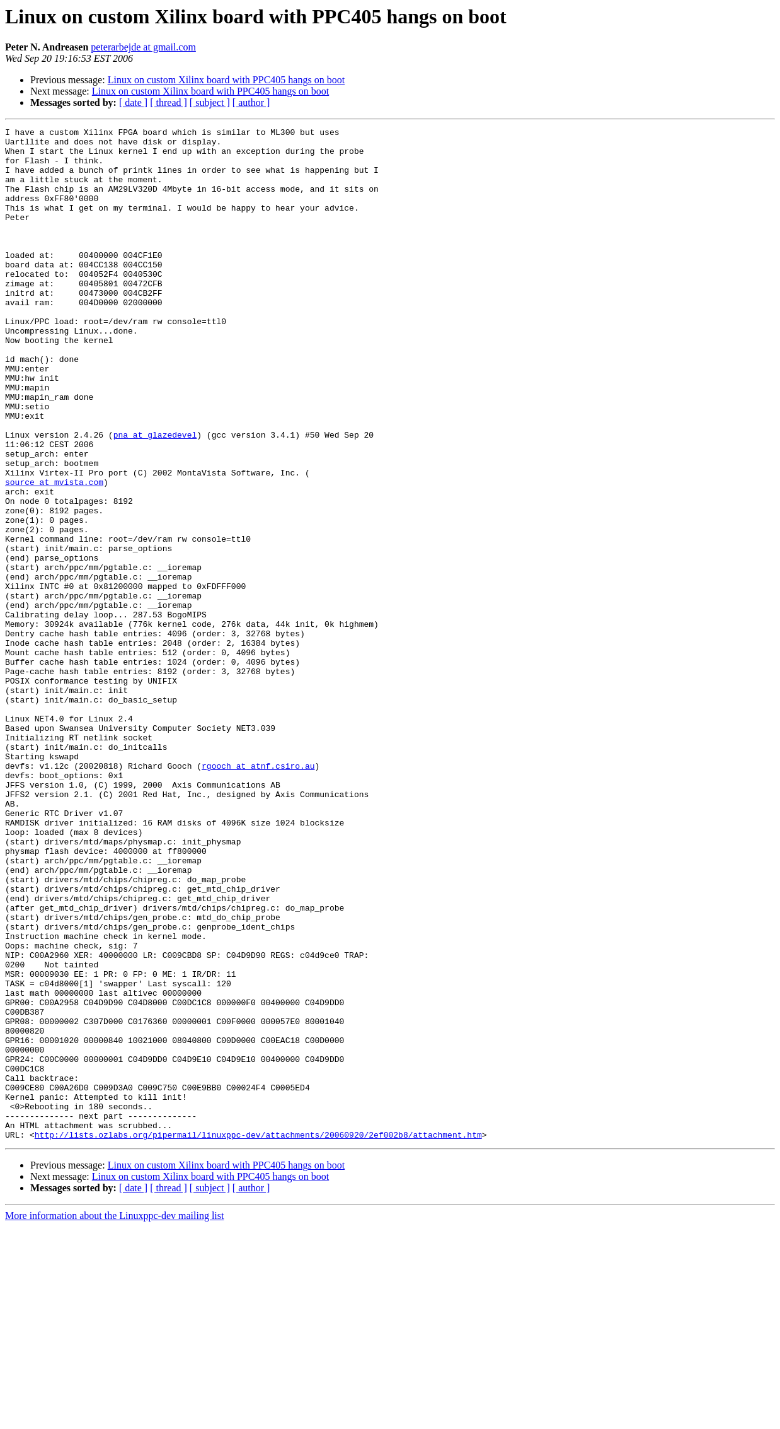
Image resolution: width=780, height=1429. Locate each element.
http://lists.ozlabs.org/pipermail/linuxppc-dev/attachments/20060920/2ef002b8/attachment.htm (258, 1337)
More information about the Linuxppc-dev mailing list (114, 1418)
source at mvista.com (54, 553)
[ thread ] (168, 102)
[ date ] (133, 102)
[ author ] (251, 102)
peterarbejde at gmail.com (143, 47)
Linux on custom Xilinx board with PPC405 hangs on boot (226, 79)
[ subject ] (210, 102)
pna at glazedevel (155, 497)
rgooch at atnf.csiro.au (258, 894)
